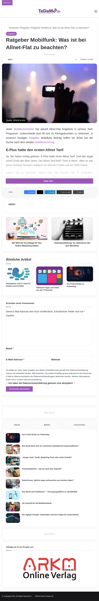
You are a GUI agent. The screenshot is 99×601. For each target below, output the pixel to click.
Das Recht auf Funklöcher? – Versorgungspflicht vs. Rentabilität (49, 492)
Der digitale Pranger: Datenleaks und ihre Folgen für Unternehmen (50, 515)
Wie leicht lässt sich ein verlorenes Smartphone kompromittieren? (50, 446)
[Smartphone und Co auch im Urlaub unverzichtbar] (19, 274)
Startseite (12, 28)
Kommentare (79, 425)
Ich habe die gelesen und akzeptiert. (40, 383)
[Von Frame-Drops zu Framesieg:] (80, 274)
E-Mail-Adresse (15, 359)
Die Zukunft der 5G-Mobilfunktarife (37, 503)
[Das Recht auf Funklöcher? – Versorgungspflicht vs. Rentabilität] (13, 495)
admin (10, 59)
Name (10, 348)
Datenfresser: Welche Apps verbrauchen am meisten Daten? (48, 480)
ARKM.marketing (49, 54)
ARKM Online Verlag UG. (44, 596)
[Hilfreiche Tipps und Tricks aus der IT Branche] (49, 276)
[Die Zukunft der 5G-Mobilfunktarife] (13, 506)
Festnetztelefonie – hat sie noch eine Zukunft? (42, 469)
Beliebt (47, 425)
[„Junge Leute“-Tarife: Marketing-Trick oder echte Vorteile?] (13, 461)
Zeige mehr (50, 181)
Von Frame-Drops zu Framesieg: (36, 434)
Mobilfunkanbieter (24, 129)
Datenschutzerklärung (79, 370)
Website (55, 359)
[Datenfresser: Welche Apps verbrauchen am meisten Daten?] (13, 484)
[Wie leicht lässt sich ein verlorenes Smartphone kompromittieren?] (13, 449)
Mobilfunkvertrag (44, 142)
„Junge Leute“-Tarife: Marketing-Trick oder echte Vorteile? (47, 457)
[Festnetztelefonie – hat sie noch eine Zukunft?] (13, 472)
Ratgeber (25, 28)
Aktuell (17, 425)
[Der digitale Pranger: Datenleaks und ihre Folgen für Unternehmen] (13, 518)
